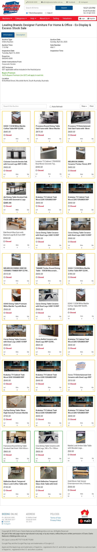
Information (7, 35)
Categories (21, 18)
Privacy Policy (55, 520)
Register (91, 18)
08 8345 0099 (31, 2)
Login (82, 18)
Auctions (7, 18)
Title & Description (34, 13)
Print (91, 106)
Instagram (83, 2)
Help (33, 18)
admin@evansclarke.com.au (52, 2)
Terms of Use (55, 518)
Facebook (70, 2)
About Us (44, 18)
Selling (56, 18)
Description (20, 35)
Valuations (67, 18)
